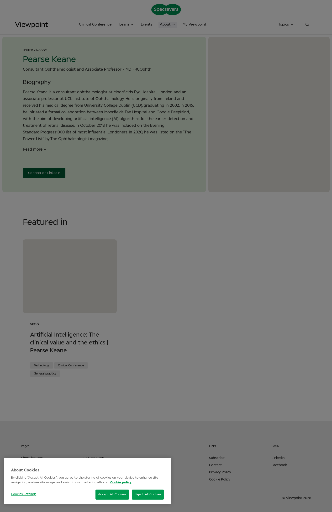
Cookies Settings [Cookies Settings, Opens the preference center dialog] (23, 494)
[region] (87, 481)
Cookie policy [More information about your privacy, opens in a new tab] (121, 482)
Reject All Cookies (148, 494)
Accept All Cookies (112, 494)
